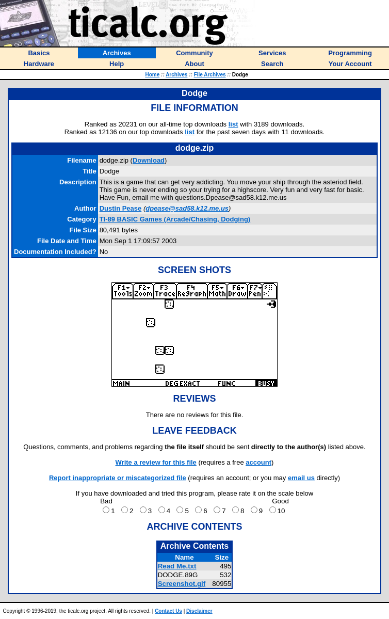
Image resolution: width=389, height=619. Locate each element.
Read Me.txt (177, 566)
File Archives (210, 74)
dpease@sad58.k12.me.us (187, 208)
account (258, 462)
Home (152, 74)
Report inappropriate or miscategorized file (117, 478)
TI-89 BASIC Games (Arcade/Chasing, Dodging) (175, 219)
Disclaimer (199, 611)
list (233, 124)
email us (301, 478)
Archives (176, 74)
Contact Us (168, 611)
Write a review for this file (156, 462)
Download (149, 160)
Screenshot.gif (182, 584)
